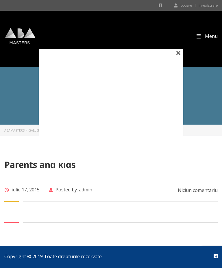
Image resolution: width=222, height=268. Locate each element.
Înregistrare (208, 5)
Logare (183, 5)
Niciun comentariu (197, 190)
